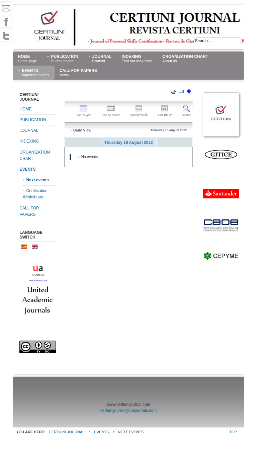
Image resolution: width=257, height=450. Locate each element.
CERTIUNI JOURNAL (66, 432)
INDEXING (29, 141)
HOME (25, 109)
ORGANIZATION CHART (34, 155)
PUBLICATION (32, 119)
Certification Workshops (35, 193)
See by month (111, 113)
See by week (139, 112)
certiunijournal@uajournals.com (128, 410)
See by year (84, 113)
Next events (37, 180)
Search (186, 113)
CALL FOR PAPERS (29, 211)
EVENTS (27, 169)
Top (233, 432)
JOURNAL (28, 130)
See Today (165, 112)
